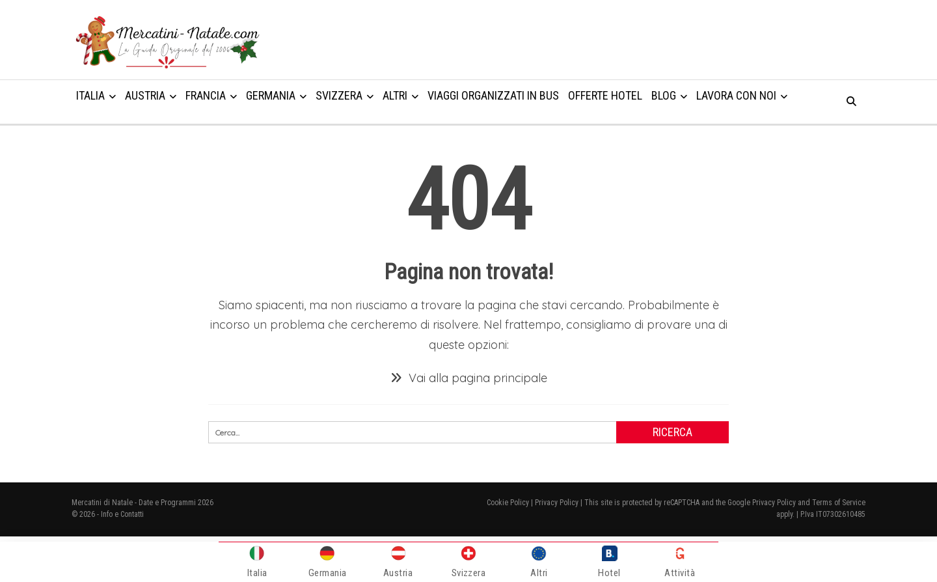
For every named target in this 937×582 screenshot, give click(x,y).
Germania (270, 95)
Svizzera (339, 95)
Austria (145, 95)
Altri (395, 95)
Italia (90, 95)
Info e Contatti (122, 514)
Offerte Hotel (605, 95)
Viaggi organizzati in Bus (493, 95)
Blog (663, 95)
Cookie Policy (508, 502)
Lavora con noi (736, 95)
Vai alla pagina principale (468, 377)
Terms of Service (838, 502)
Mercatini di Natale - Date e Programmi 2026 (142, 502)
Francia (205, 95)
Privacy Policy (556, 502)
